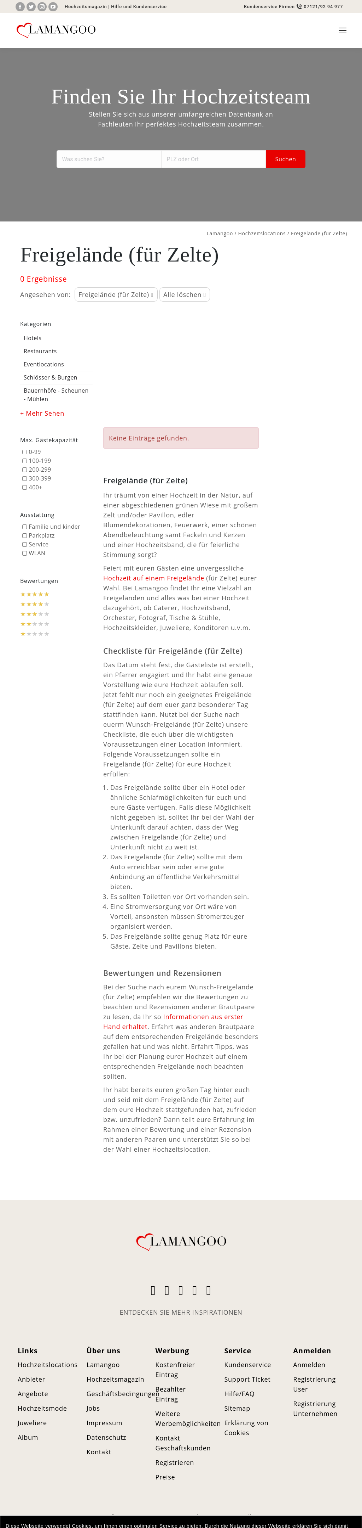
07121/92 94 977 (323, 6)
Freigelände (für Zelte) (116, 294)
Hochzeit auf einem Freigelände (153, 578)
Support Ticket (247, 1379)
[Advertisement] (181, 365)
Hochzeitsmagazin (86, 6)
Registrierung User (314, 1384)
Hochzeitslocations (262, 233)
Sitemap (237, 1408)
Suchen (285, 159)
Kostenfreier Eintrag (175, 1369)
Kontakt (99, 1452)
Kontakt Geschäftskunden (183, 1443)
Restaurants (40, 351)
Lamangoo (220, 233)
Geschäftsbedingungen (123, 1393)
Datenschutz (106, 1437)
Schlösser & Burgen (50, 377)
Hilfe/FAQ (239, 1393)
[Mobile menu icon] (342, 30)
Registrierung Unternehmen (315, 1408)
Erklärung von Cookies (246, 1428)
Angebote (33, 1393)
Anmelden (309, 1364)
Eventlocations (44, 364)
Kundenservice (247, 1364)
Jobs (93, 1408)
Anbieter (31, 1379)
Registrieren (175, 1462)
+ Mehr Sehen (42, 413)
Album (28, 1437)
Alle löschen (184, 294)
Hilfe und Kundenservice (139, 6)
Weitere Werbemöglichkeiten (188, 1418)
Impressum (104, 1423)
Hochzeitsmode (42, 1408)
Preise (165, 1477)
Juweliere (32, 1423)
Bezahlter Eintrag (171, 1394)
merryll (241, 1516)
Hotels (32, 338)
